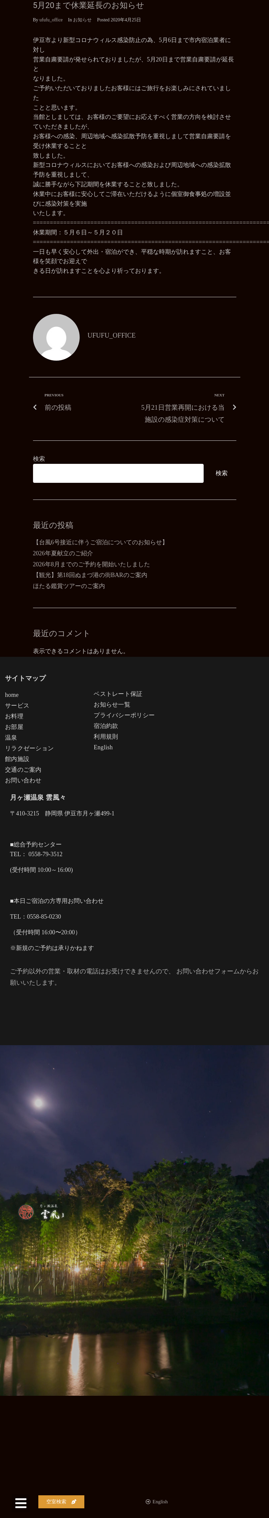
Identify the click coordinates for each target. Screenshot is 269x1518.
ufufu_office (51, 19)
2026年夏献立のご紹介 (63, 553)
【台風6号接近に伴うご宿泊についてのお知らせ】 (100, 542)
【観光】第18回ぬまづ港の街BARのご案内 (90, 575)
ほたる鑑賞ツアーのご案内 (69, 586)
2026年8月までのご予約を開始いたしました (91, 564)
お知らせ (82, 19)
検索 (39, 458)
